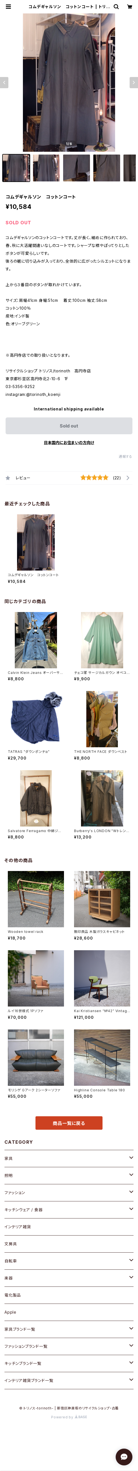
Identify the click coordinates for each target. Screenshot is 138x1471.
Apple (10, 1312)
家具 (8, 1158)
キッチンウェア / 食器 (23, 1209)
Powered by (69, 1417)
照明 (8, 1175)
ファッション (14, 1192)
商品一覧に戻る (69, 1123)
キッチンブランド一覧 (22, 1363)
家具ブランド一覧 (19, 1329)
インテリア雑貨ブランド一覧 (28, 1380)
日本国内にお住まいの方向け (69, 442)
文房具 (10, 1243)
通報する (125, 456)
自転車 (10, 1260)
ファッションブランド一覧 (25, 1346)
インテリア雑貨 (17, 1226)
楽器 (8, 1278)
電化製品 (12, 1295)
